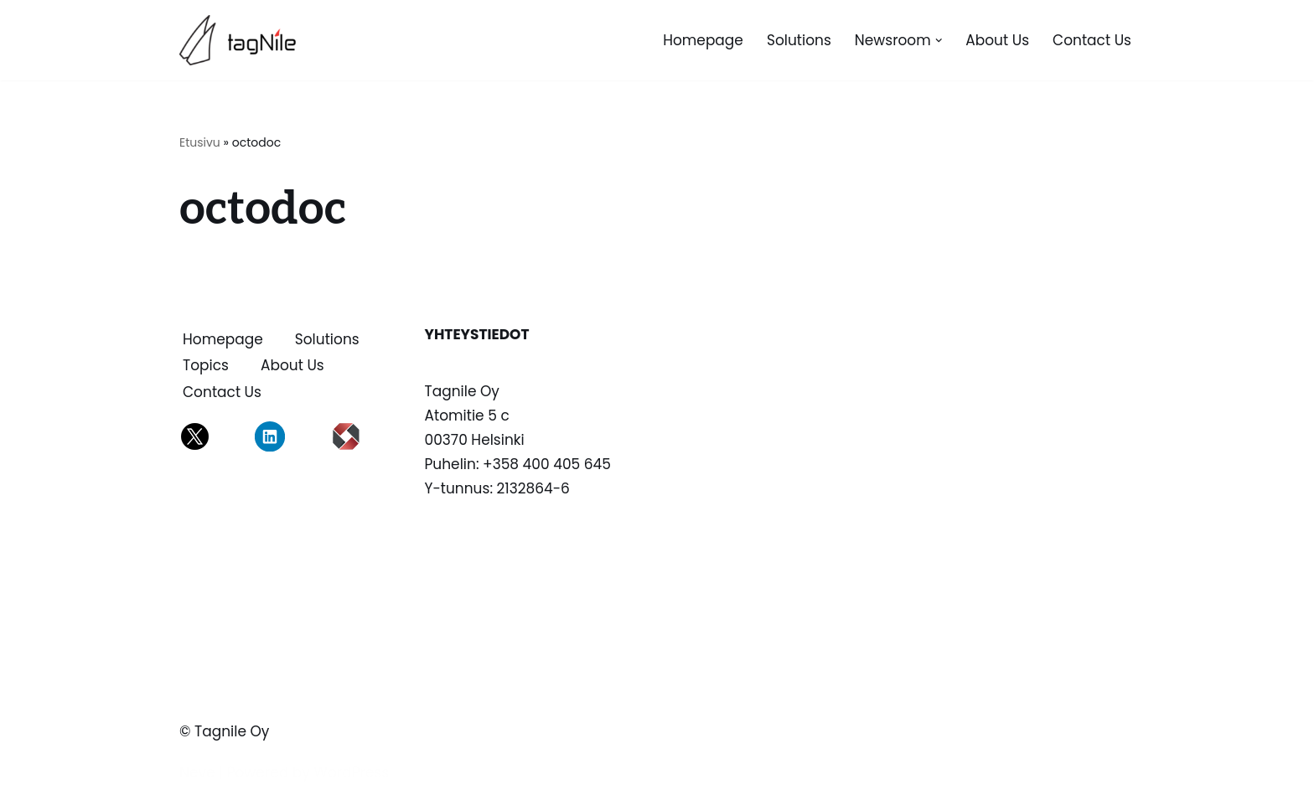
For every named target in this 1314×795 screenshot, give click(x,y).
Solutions (799, 40)
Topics (206, 365)
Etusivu (199, 142)
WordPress (351, 772)
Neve (197, 772)
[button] (939, 40)
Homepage (703, 40)
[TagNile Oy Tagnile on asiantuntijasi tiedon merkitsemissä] (242, 40)
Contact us (1092, 40)
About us (997, 40)
